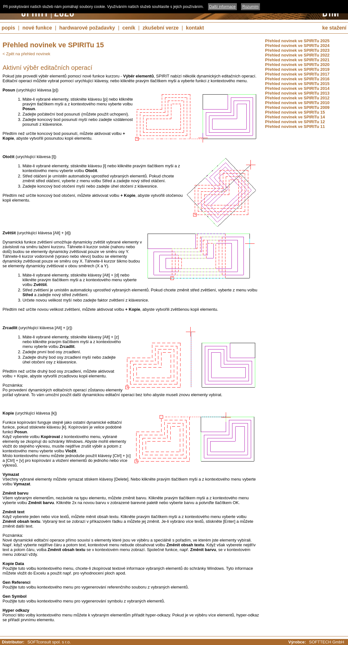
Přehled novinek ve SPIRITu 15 (295, 112)
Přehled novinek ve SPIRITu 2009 (297, 107)
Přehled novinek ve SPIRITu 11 (295, 126)
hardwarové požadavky (87, 27)
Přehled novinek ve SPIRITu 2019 (297, 69)
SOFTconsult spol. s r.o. (49, 642)
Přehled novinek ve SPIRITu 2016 (297, 78)
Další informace (222, 6)
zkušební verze (160, 27)
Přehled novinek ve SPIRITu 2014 (297, 88)
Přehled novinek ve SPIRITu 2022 (297, 55)
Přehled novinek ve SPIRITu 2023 (297, 50)
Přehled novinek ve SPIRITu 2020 (297, 64)
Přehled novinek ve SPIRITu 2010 (297, 102)
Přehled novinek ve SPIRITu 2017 (297, 74)
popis (8, 27)
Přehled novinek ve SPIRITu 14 (295, 117)
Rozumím (250, 6)
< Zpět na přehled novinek (26, 53)
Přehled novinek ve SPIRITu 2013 (297, 93)
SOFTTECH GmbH (326, 642)
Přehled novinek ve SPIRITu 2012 (297, 98)
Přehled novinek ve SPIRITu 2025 (297, 40)
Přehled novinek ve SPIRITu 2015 (297, 83)
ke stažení (334, 27)
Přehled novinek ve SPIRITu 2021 (297, 59)
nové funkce (37, 27)
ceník (128, 27)
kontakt (195, 27)
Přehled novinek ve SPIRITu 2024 (297, 45)
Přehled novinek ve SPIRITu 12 (295, 121)
